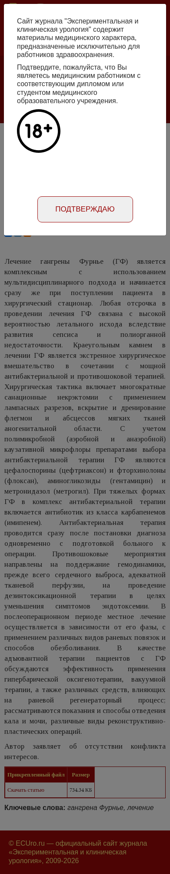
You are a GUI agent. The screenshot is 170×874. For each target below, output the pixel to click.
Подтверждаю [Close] (85, 209)
